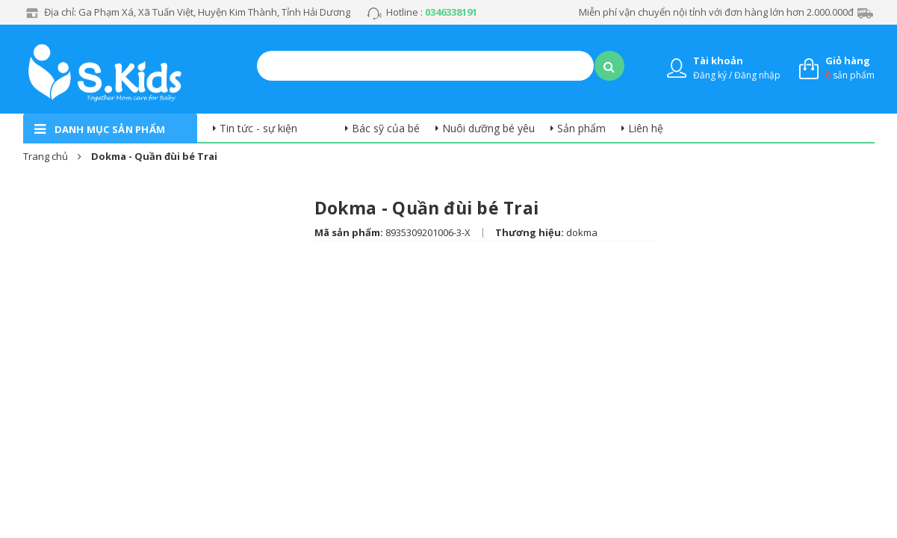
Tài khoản (718, 60)
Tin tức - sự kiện (258, 128)
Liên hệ (645, 128)
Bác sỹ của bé (386, 128)
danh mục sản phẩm (110, 129)
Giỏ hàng (847, 60)
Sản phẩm (581, 128)
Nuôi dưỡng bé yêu (488, 128)
